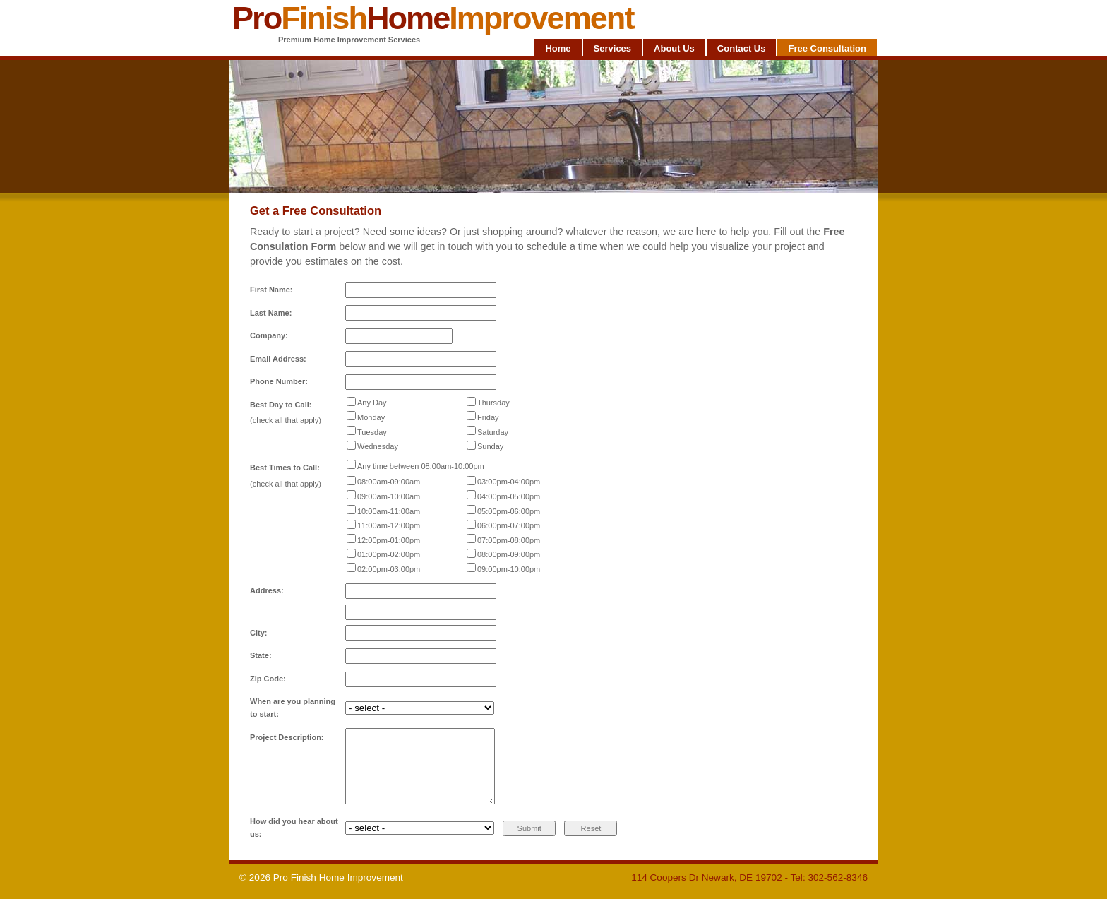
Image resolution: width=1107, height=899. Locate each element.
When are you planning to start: (292, 707)
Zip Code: (268, 678)
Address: (267, 590)
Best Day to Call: (280, 404)
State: (261, 655)
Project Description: (287, 737)
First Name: (271, 289)
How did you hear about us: (294, 827)
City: (258, 633)
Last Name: (271, 313)
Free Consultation (827, 48)
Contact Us (741, 48)
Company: (269, 335)
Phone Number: (279, 381)
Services (613, 48)
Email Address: (278, 359)
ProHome (432, 18)
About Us (674, 48)
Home (557, 48)
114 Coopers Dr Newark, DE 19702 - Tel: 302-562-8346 (749, 877)
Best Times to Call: (285, 467)
